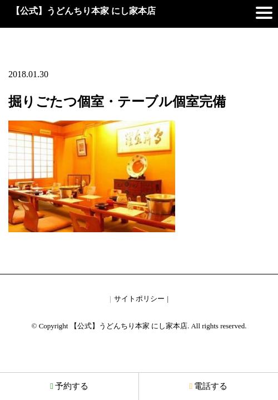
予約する (69, 386)
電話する (208, 386)
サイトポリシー (139, 298)
